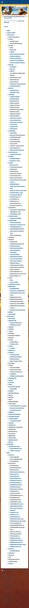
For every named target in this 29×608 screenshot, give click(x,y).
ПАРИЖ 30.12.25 (14, 514)
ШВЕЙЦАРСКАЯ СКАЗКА (16, 299)
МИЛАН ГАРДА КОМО (15, 369)
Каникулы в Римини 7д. (16, 205)
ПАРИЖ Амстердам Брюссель (18, 84)
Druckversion (6, 570)
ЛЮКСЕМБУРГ (12, 207)
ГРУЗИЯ (10, 346)
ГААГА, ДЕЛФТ (13, 143)
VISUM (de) (11, 454)
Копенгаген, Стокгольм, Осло (17, 224)
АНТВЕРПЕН (13, 66)
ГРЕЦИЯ (10, 339)
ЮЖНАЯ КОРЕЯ (12, 378)
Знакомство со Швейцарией (17, 290)
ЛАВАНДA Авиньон (15, 263)
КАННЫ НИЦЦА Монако (16, 256)
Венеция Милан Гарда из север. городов (18, 181)
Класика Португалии (15, 410)
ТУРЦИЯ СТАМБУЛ (13, 418)
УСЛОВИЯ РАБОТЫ (15, 550)
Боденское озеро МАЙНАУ (17, 60)
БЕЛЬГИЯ (10, 64)
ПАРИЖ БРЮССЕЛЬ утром (17, 518)
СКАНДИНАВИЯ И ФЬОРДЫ (17, 228)
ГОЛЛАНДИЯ (11, 130)
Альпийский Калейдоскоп (16, 301)
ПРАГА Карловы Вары (15, 533)
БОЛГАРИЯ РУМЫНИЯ (14, 335)
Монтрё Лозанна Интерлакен (17, 310)
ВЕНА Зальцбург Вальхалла (17, 54)
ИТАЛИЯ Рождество (15, 486)
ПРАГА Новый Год (14, 536)
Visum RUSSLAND (14, 457)
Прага (11, 280)
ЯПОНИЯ (10, 442)
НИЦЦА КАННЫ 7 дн (15, 275)
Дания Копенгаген (13, 152)
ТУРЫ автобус (10, 34)
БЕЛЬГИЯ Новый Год (15, 478)
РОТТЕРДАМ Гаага (15, 139)
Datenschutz (11, 553)
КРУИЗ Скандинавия (15, 222)
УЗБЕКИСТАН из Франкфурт (15, 427)
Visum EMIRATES (14, 461)
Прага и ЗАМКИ (14, 282)
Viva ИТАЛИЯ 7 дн (14, 199)
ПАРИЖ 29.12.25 (14, 512)
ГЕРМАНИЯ (11, 94)
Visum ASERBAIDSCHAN (16, 459)
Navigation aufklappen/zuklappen (14, 2)
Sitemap (12, 570)
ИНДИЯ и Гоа (11, 350)
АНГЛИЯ (10, 39)
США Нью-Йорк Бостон (16, 322)
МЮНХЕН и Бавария (15, 113)
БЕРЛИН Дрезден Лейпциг (17, 109)
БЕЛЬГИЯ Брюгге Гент (15, 77)
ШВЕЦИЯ (10, 312)
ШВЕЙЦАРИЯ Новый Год (16, 542)
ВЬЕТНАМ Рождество (15, 482)
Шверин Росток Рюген (15, 118)
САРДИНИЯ (13, 373)
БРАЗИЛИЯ (11, 333)
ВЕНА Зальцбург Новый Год (17, 472)
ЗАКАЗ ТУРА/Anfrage (13, 37)
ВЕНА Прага (13, 49)
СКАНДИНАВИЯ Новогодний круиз (17, 528)
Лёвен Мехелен (14, 81)
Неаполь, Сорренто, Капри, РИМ (18, 190)
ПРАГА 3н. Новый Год (15, 531)
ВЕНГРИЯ (10, 88)
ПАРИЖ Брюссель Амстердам (18, 521)
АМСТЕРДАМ (13, 133)
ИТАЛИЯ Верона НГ (15, 497)
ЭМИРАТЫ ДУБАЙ (13, 440)
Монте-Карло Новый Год (16, 508)
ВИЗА (8, 452)
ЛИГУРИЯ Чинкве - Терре (16, 192)
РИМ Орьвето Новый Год (16, 489)
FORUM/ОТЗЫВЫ (12, 561)
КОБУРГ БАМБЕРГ (14, 115)
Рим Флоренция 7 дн (15, 203)
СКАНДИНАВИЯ (12, 220)
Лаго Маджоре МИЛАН (16, 194)
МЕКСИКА (11, 397)
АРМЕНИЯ (11, 329)
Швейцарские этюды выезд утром (17, 294)
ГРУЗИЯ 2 (12, 348)
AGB (9, 557)
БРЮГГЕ (12, 71)
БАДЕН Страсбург (14, 103)
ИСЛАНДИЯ (11, 363)
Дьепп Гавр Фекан (14, 269)
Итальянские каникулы (16, 167)
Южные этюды (14, 165)
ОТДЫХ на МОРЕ (11, 32)
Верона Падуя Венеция (16, 177)
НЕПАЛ (10, 399)
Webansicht (24, 570)
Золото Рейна (13, 124)
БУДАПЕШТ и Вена (15, 92)
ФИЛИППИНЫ (12, 429)
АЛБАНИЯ (10, 327)
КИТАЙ (10, 384)
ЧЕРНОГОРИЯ (12, 437)
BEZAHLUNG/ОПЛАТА (13, 559)
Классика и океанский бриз (17, 408)
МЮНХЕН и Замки (14, 111)
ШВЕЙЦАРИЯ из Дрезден (16, 540)
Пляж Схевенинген (15, 147)
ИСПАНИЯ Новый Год (15, 499)
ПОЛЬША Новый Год (15, 538)
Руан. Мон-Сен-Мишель (16, 258)
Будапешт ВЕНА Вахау (16, 58)
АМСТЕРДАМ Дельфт (15, 137)
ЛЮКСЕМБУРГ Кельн (15, 214)
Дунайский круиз (14, 90)
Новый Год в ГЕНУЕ (15, 493)
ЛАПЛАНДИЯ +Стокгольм (16, 504)
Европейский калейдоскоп (17, 150)
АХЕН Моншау (13, 128)
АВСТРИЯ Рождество (15, 467)
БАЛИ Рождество (14, 476)
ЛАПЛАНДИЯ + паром (15, 501)
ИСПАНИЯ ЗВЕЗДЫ (15, 158)
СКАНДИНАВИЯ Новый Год (17, 525)
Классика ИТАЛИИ (15, 367)
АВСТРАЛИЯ (11, 318)
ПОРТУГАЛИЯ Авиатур (16, 523)
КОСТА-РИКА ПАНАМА (14, 386)
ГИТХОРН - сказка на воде (17, 145)
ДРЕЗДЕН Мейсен (14, 98)
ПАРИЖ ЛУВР (13, 241)
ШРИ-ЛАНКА (11, 433)
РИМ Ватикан (13, 169)
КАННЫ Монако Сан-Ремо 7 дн (18, 273)
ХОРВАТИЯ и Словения (14, 284)
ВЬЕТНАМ (11, 337)
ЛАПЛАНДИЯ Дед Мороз (16, 506)
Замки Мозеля (14, 126)
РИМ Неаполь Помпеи (15, 173)
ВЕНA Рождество (14, 469)
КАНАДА (10, 380)
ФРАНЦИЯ (11, 239)
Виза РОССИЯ (11, 463)
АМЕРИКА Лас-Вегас (15, 324)
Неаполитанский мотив (16, 371)
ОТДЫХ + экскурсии (15, 450)
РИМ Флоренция (14, 171)
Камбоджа (11, 382)
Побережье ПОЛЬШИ (15, 218)
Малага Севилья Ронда (16, 361)
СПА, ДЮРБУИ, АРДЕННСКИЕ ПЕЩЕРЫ (17, 74)
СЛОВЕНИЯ (11, 237)
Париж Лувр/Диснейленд (16, 248)
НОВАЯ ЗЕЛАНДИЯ (13, 401)
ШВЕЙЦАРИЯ (11, 286)
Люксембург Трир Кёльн (16, 122)
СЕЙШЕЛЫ (11, 412)
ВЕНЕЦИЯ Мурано (14, 184)
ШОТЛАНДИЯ (11, 314)
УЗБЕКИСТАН (11, 425)
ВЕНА (11, 47)
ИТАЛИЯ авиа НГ (14, 491)
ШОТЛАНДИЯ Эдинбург (16, 43)
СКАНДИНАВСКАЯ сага (16, 226)
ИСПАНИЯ (11, 156)
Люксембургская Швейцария (17, 209)
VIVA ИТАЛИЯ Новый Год (16, 495)
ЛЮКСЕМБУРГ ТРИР (15, 211)
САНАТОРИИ (10, 444)
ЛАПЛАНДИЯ (13, 388)
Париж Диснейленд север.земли (15, 251)
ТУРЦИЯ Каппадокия (15, 420)
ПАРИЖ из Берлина (15, 246)
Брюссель (12, 69)
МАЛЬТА (10, 395)
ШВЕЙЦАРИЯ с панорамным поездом (17, 306)
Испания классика (14, 354)
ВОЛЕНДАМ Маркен (15, 141)
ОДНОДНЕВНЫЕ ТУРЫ (16, 448)
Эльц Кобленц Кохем (15, 120)
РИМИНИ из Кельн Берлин (17, 376)
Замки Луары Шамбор (16, 260)
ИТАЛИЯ (10, 162)
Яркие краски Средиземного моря (17, 187)
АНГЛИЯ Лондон (14, 41)
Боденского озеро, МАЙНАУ (17, 303)
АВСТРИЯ (10, 45)
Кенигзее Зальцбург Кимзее (17, 62)
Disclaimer (11, 555)
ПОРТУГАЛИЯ (11, 403)
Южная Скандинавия (15, 154)
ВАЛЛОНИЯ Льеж (14, 79)
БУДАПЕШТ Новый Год (16, 480)
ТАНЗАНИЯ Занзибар (13, 416)
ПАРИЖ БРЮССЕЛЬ (15, 86)
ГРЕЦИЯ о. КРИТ (14, 344)
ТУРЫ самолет (10, 316)
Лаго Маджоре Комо (15, 175)
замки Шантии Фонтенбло (17, 265)
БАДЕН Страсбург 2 (15, 105)
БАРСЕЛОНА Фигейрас (16, 356)
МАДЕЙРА (11, 391)
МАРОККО (12, 510)
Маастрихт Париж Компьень (17, 135)
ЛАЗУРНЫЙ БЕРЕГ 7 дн (16, 271)
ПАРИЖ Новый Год (15, 516)
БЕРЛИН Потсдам (14, 107)
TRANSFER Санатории (14, 446)
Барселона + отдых (15, 160)
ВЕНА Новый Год (14, 474)
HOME (8, 30)
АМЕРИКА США (12, 320)
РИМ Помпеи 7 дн (14, 201)
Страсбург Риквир (14, 254)
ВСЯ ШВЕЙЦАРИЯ (14, 288)
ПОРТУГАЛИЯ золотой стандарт (18, 405)
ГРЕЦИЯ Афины (14, 341)
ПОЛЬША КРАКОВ (13, 216)
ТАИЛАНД (11, 423)
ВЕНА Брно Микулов (15, 56)
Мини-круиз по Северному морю (17, 232)
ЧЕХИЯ (10, 278)
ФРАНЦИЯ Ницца (12, 431)
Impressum (11, 548)
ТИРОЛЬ (12, 52)
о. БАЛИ (10, 331)
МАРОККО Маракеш (13, 393)
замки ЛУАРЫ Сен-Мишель (17, 267)
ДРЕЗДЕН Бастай (14, 101)
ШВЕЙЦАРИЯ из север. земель (18, 544)
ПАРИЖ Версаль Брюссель (17, 243)
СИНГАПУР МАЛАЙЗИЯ (14, 414)
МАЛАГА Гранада (14, 359)
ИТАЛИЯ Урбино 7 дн (15, 197)
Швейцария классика (15, 297)
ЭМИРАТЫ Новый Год (15, 546)
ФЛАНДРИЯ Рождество (16, 484)
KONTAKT (10, 563)
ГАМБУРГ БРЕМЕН (14, 96)
